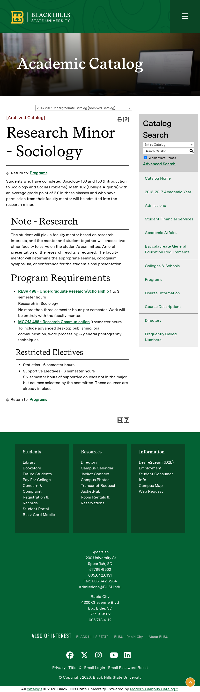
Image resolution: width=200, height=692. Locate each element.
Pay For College (37, 479)
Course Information (162, 293)
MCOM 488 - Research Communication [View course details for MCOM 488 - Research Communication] (54, 322)
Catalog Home (158, 178)
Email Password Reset (128, 667)
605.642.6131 (100, 575)
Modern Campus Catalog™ (154, 689)
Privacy (59, 667)
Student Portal (36, 509)
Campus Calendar (97, 468)
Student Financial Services (169, 219)
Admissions (155, 205)
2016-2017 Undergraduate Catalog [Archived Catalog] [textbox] (76, 108)
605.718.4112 (100, 620)
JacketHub (90, 491)
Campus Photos (95, 479)
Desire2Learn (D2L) (156, 462)
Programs (38, 173)
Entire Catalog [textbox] (154, 144)
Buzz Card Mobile (39, 514)
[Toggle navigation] (185, 16)
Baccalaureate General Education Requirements (167, 249)
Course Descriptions (163, 306)
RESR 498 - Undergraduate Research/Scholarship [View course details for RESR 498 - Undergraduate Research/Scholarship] (63, 291)
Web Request (151, 491)
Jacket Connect (95, 474)
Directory (153, 320)
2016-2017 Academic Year (168, 192)
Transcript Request (98, 485)
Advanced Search (159, 164)
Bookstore (32, 468)
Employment (150, 468)
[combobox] (83, 108)
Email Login (94, 667)
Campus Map (151, 485)
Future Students (37, 474)
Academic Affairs (161, 232)
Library (29, 462)
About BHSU (158, 637)
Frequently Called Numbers (161, 337)
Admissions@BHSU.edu (100, 587)
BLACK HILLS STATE (92, 637)
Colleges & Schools (162, 266)
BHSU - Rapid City (128, 637)
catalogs (34, 689)
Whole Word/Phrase (162, 158)
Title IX (74, 667)
